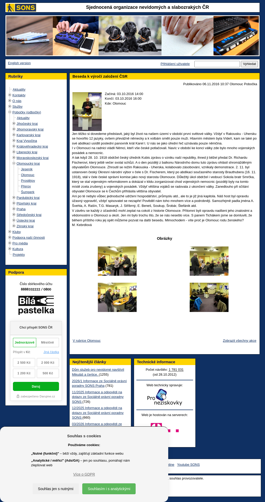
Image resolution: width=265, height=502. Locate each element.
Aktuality (19, 89)
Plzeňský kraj (26, 203)
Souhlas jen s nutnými (55, 489)
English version (19, 63)
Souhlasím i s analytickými (109, 489)
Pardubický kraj (28, 198)
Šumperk (27, 192)
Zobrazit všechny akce (239, 341)
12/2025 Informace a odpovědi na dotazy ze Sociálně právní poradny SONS (97, 412)
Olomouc (27, 175)
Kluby (16, 232)
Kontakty (19, 95)
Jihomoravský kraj (30, 129)
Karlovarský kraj (28, 135)
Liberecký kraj (27, 152)
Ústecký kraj (26, 220)
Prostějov (28, 181)
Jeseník (27, 169)
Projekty (19, 255)
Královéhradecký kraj (32, 146)
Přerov (26, 186)
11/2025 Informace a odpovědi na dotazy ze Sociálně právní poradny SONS (97, 397)
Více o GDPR (84, 474)
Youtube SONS (188, 465)
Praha (21, 209)
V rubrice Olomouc (87, 341)
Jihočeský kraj (27, 124)
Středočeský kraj (29, 215)
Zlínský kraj (25, 226)
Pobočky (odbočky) (26, 112)
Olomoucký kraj (28, 163)
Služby (17, 106)
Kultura (17, 249)
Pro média (20, 243)
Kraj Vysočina (27, 141)
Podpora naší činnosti (28, 237)
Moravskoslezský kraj (33, 158)
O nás (16, 101)
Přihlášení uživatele (175, 64)
